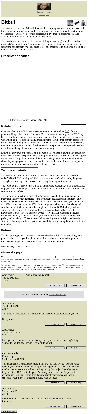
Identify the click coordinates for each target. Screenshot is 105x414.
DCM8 (74, 134)
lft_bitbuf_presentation (18, 120)
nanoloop (49, 134)
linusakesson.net (44, 12)
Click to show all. (57, 294)
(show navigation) (44, 15)
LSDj (67, 131)
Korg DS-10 (17, 134)
